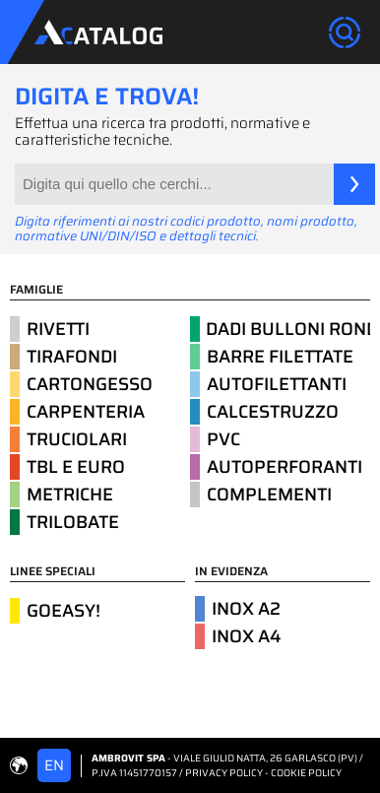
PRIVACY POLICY (224, 772)
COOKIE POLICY (306, 772)
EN (54, 765)
